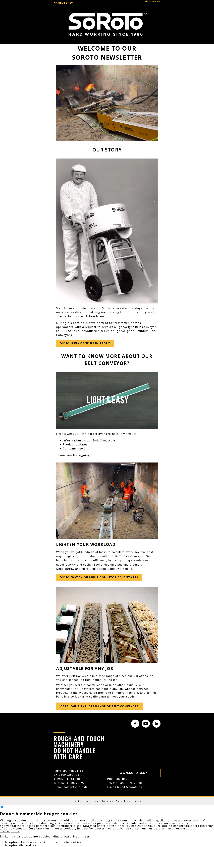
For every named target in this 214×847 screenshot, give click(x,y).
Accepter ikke (15, 842)
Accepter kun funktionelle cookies (55, 842)
